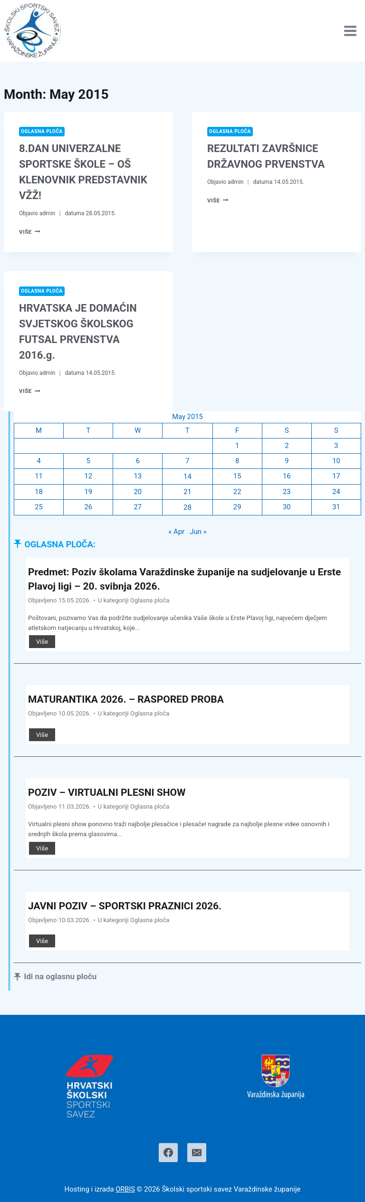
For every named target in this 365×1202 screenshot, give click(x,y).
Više (30, 232)
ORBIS (125, 1189)
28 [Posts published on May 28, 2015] (187, 508)
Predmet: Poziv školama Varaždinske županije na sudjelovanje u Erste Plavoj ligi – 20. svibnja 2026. (178, 580)
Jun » (198, 533)
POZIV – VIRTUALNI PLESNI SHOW (110, 794)
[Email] (196, 1152)
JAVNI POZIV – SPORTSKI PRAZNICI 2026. (129, 907)
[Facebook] (168, 1152)
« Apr (176, 533)
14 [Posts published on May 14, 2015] (187, 477)
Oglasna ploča (42, 131)
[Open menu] (350, 30)
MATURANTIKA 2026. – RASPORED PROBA (130, 700)
